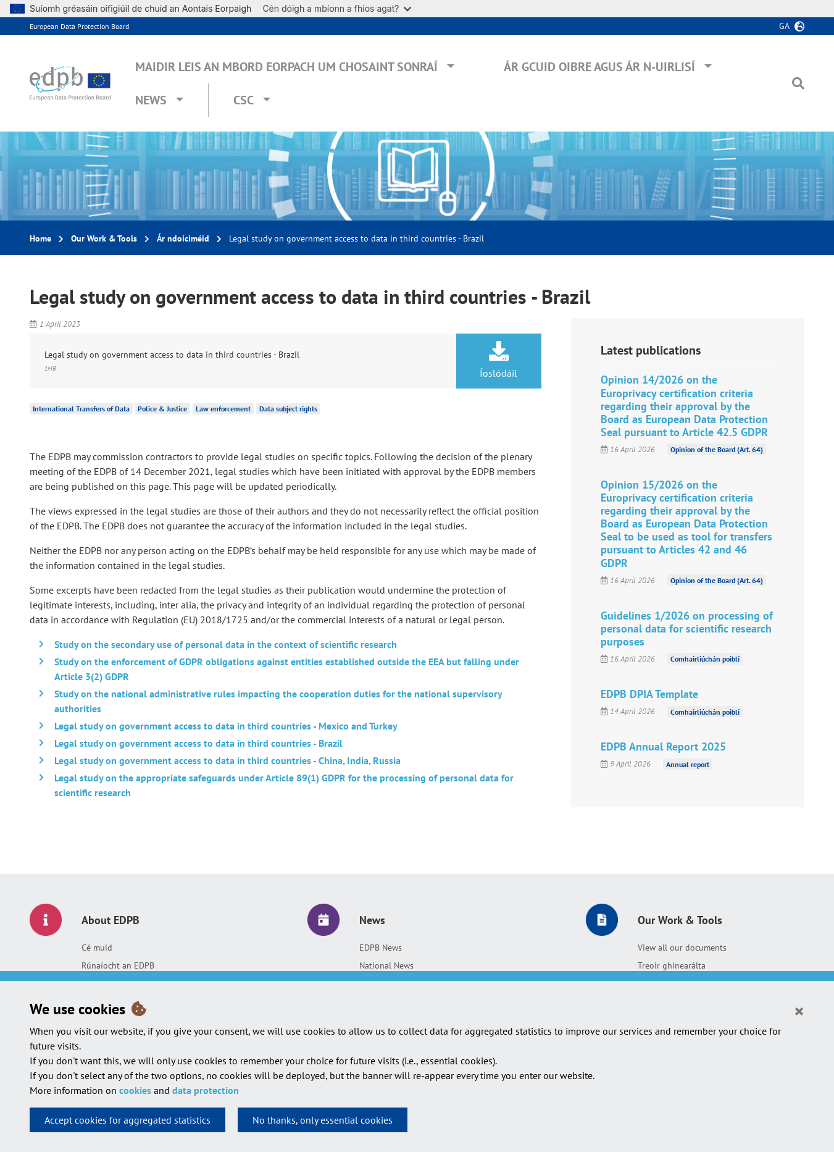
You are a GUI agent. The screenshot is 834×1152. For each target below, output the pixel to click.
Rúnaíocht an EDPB (117, 965)
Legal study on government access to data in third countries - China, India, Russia (227, 760)
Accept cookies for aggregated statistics (127, 1120)
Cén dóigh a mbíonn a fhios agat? (336, 8)
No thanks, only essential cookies (322, 1120)
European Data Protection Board (79, 26)
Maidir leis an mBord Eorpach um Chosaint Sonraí (286, 67)
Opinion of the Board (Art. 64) (716, 449)
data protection (205, 1090)
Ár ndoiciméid (183, 238)
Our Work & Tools (104, 238)
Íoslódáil (499, 360)
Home (40, 238)
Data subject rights (288, 408)
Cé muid (96, 947)
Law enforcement (223, 408)
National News (386, 965)
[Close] (799, 1010)
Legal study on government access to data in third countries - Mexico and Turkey (226, 726)
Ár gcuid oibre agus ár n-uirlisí (599, 67)
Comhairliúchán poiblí (705, 658)
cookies (135, 1090)
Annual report (687, 763)
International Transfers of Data (81, 408)
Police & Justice (162, 408)
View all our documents (682, 947)
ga (784, 26)
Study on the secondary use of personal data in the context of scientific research (225, 644)
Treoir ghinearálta (672, 965)
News (151, 100)
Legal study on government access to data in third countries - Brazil (198, 743)
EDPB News (380, 947)
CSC (243, 100)
